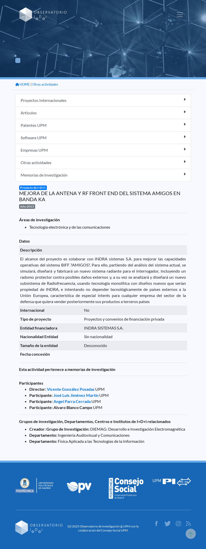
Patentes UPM (103, 125)
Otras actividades (45, 84)
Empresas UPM (103, 149)
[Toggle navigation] (180, 15)
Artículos (103, 112)
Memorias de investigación (103, 174)
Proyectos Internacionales (103, 100)
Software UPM (103, 137)
